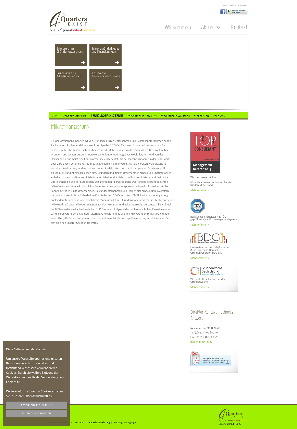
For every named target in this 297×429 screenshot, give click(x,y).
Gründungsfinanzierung (107, 116)
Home (224, 5)
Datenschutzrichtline (36, 405)
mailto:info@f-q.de (201, 341)
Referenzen (201, 116)
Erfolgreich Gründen (142, 116)
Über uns (219, 116)
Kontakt (232, 5)
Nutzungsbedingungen (125, 422)
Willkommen (178, 27)
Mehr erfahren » (200, 190)
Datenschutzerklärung (98, 422)
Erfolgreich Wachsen (175, 116)
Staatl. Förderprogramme (69, 116)
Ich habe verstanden (36, 413)
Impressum (242, 5)
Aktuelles (211, 27)
